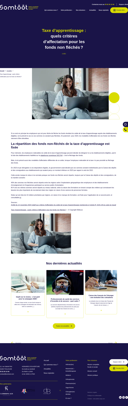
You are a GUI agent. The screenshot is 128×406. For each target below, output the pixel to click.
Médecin (68, 375)
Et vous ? (68, 398)
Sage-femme (70, 387)
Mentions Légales (92, 392)
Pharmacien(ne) (71, 383)
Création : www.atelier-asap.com (96, 398)
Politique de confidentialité (94, 395)
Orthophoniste (70, 379)
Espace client (123, 4)
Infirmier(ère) (70, 364)
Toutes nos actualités (64, 326)
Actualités (92, 10)
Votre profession (67, 10)
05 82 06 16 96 (109, 4)
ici (20, 197)
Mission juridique (93, 375)
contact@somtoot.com (7, 374)
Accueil (2, 71)
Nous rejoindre (104, 10)
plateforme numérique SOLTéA (51, 155)
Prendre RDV (119, 10)
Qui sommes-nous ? (51, 10)
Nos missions (81, 10)
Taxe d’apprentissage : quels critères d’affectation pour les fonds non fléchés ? (38, 210)
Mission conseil (92, 371)
